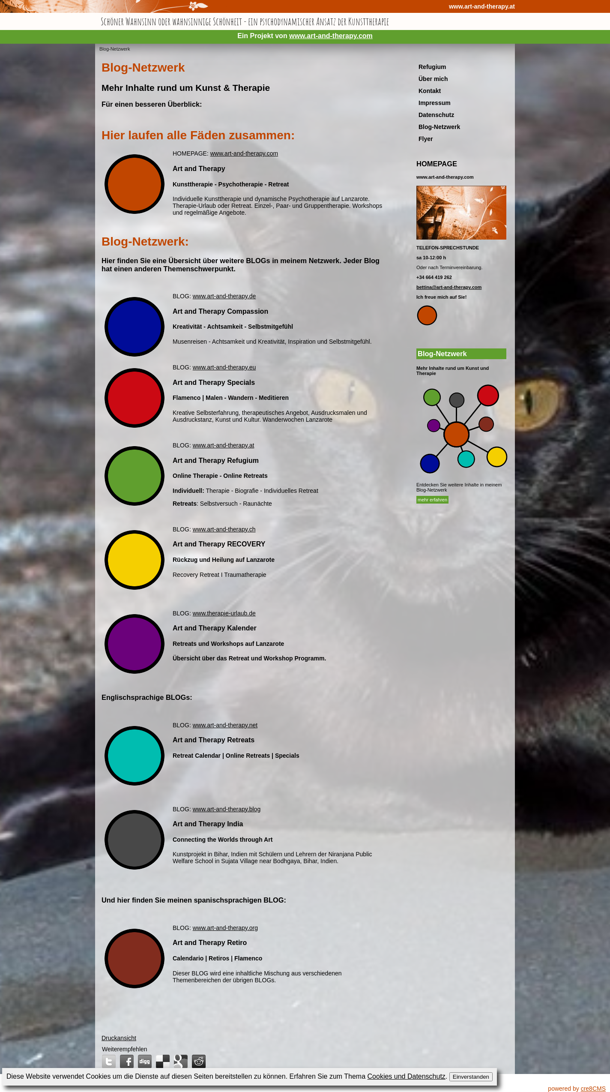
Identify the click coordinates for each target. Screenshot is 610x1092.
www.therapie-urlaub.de (224, 613)
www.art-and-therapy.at (482, 6)
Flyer (426, 138)
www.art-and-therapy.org (225, 927)
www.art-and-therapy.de (224, 296)
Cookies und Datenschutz (407, 1076)
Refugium (432, 66)
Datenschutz (436, 114)
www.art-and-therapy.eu (224, 367)
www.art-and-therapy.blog (226, 809)
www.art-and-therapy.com (331, 35)
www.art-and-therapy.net (225, 725)
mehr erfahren (432, 499)
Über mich (433, 78)
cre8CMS (593, 1088)
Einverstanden (471, 1077)
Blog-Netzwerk (114, 48)
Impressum (435, 102)
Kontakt (430, 90)
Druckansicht (119, 1038)
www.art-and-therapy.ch (224, 529)
